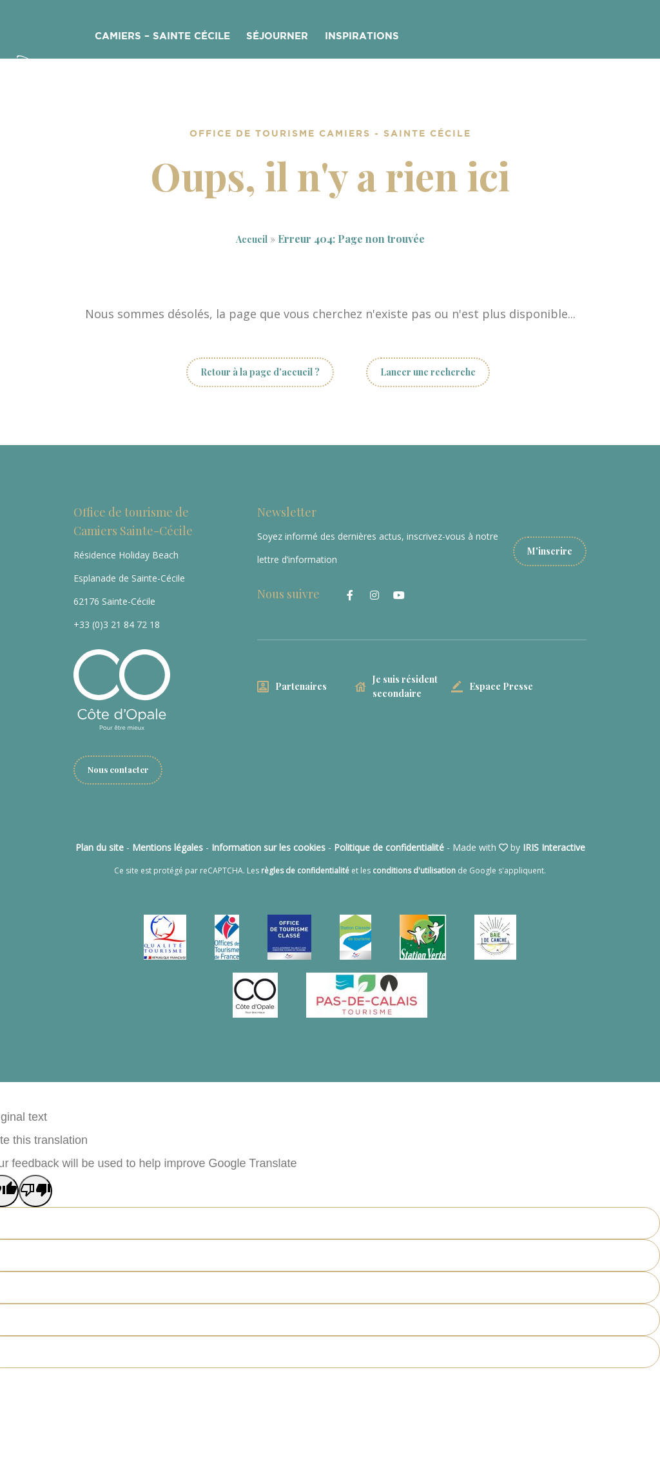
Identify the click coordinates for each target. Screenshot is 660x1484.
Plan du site (99, 848)
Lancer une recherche (428, 372)
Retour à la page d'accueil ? (260, 372)
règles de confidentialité (305, 871)
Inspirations (350, 37)
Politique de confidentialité (389, 848)
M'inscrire (549, 548)
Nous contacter (121, 770)
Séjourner (273, 37)
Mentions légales (167, 848)
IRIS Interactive (554, 848)
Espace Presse (501, 686)
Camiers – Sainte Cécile (169, 37)
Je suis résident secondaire (405, 686)
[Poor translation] (35, 1191)
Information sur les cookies (268, 848)
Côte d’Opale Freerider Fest (472, 37)
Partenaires (301, 686)
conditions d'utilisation (414, 871)
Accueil (251, 238)
